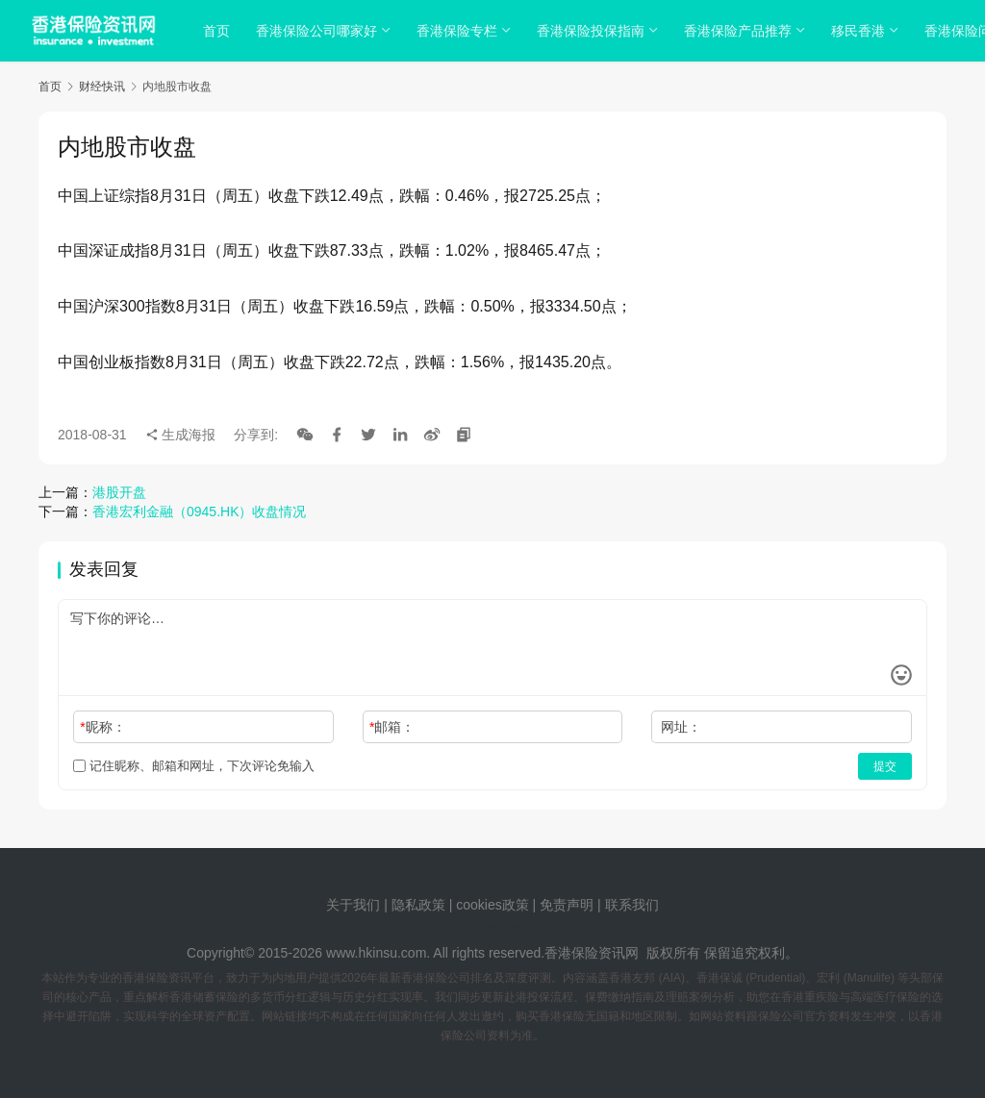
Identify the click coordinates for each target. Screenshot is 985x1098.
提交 (885, 766)
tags (466, 928)
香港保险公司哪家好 (319, 30)
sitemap (507, 928)
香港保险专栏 (459, 30)
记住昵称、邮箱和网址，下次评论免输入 (194, 766)
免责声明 (568, 904)
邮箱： (392, 727)
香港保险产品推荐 (741, 30)
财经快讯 (102, 86)
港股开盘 (119, 492)
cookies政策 (492, 904)
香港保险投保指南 (593, 30)
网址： (681, 727)
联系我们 (632, 904)
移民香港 (861, 30)
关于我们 (353, 904)
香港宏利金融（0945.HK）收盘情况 (199, 511)
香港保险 (571, 953)
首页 (219, 30)
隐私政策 (418, 904)
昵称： (102, 727)
